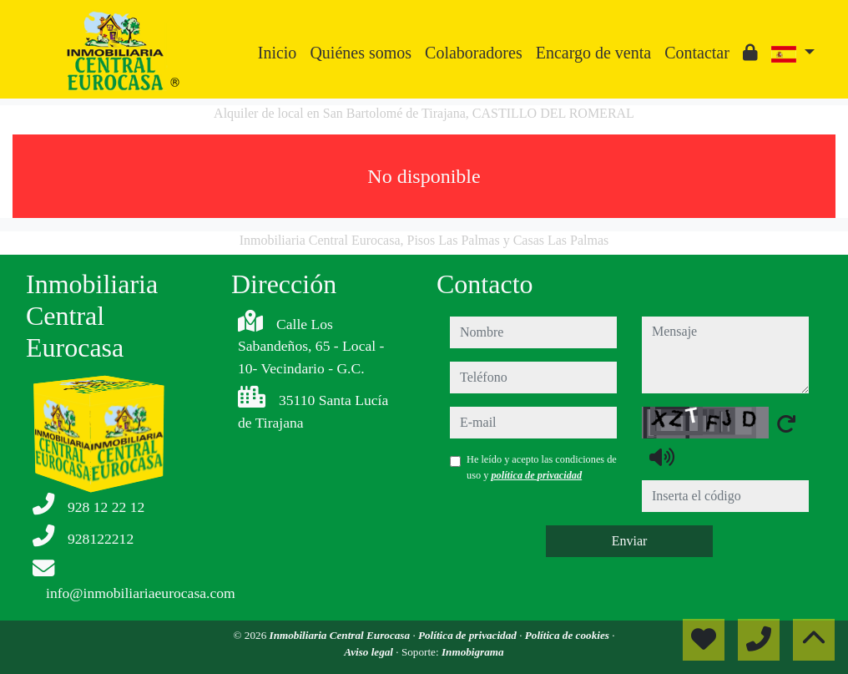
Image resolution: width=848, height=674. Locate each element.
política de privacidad (536, 475)
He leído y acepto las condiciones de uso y (542, 467)
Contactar (696, 52)
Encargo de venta (593, 52)
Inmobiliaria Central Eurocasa (341, 635)
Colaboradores (473, 52)
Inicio (277, 52)
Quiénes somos (360, 52)
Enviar (630, 541)
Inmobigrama (473, 652)
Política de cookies (568, 635)
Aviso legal (370, 652)
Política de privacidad (468, 635)
